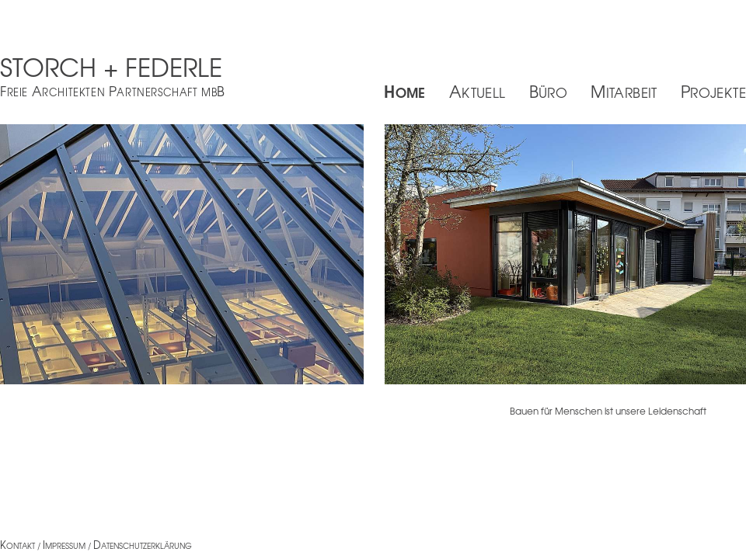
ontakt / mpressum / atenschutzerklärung (96, 545)
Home (405, 90)
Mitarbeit (624, 91)
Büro (548, 91)
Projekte (713, 91)
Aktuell (477, 91)
